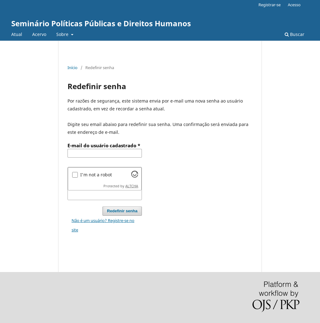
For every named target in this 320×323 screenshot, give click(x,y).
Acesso (294, 5)
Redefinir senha (122, 211)
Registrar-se (269, 5)
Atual (16, 34)
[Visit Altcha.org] (134, 176)
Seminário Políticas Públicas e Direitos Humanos (101, 23)
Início (73, 67)
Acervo (39, 34)
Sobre (63, 34)
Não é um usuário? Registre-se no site (103, 225)
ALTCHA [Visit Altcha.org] (131, 186)
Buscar (294, 34)
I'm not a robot (96, 175)
